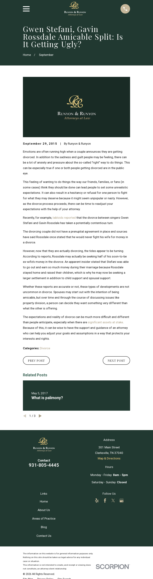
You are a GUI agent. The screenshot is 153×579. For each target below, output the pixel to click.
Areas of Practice (43, 518)
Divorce (45, 348)
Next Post (116, 360)
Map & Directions (109, 458)
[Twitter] (113, 500)
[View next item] (40, 416)
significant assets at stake (105, 322)
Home (44, 501)
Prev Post (36, 360)
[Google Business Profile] (121, 500)
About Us (44, 510)
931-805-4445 (44, 465)
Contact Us (43, 536)
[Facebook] (105, 500)
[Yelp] (97, 500)
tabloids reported (64, 217)
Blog (44, 527)
